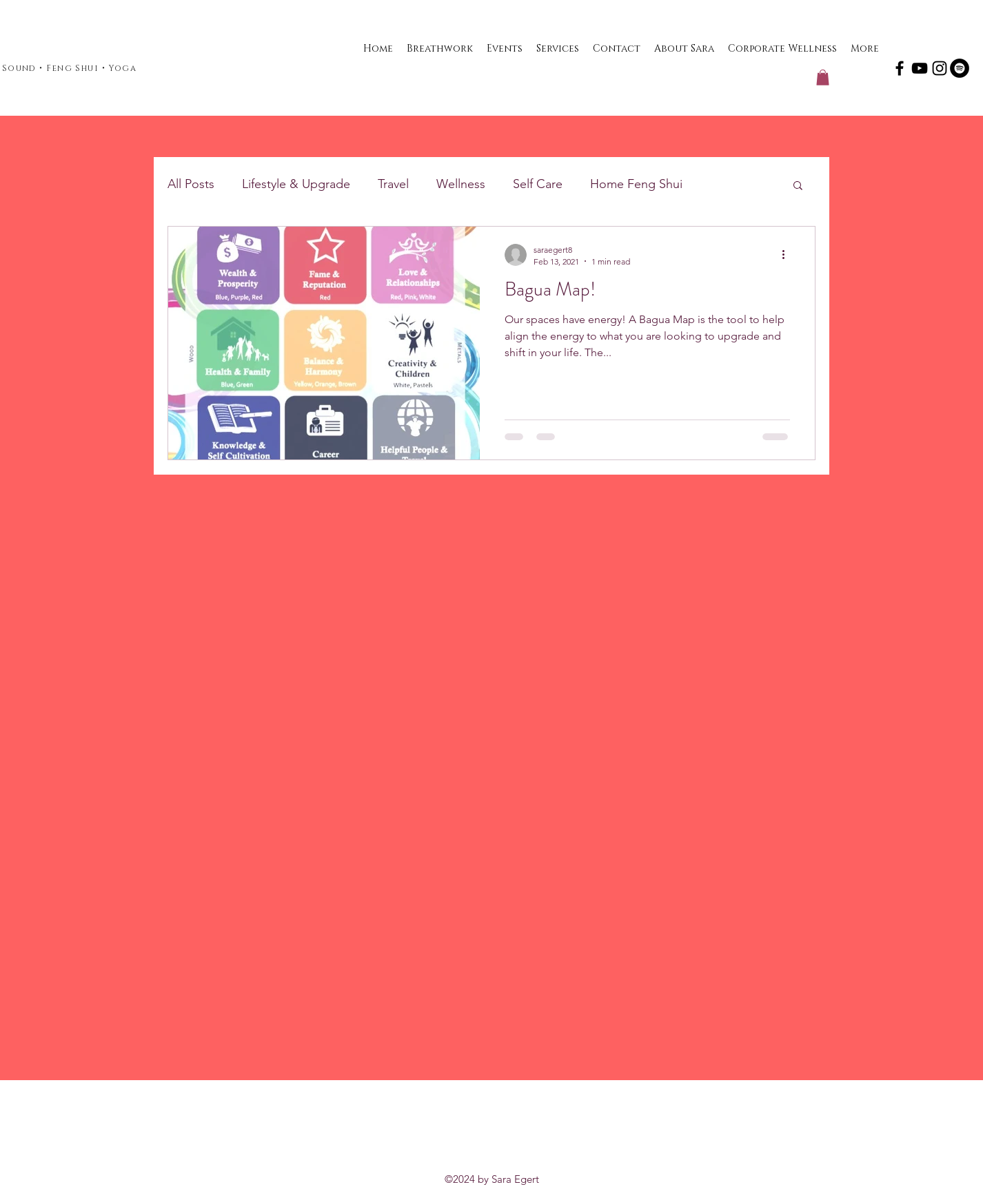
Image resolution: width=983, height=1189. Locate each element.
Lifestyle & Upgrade (296, 184)
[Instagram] (939, 68)
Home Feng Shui (636, 184)
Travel (393, 184)
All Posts (191, 184)
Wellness (460, 184)
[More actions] (788, 255)
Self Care (538, 184)
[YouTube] (919, 68)
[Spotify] (959, 68)
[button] (822, 77)
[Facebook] (899, 68)
